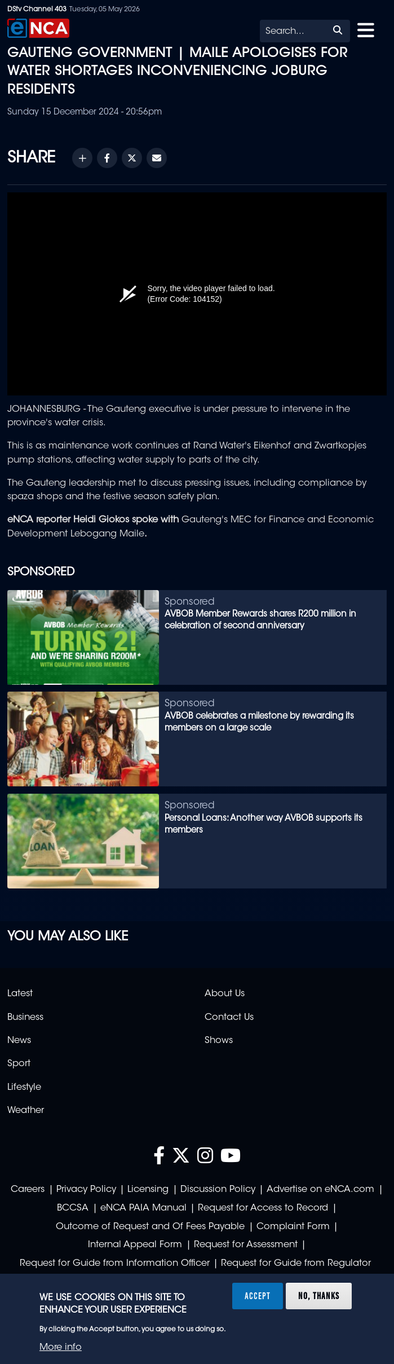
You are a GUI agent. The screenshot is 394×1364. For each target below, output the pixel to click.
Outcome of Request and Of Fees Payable (150, 1226)
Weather (25, 1110)
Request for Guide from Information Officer (115, 1263)
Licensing (148, 1189)
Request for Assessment (246, 1244)
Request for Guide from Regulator (296, 1263)
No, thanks (318, 1295)
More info (60, 1347)
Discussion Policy (217, 1189)
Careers (28, 1189)
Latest (20, 993)
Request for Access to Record (263, 1208)
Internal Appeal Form (135, 1244)
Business (25, 1017)
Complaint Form (293, 1226)
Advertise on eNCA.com (320, 1189)
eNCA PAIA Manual (143, 1208)
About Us (225, 993)
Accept (258, 1295)
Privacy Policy (86, 1189)
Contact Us (229, 1017)
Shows (219, 1040)
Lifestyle (24, 1087)
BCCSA (72, 1208)
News (19, 1040)
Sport (18, 1063)
